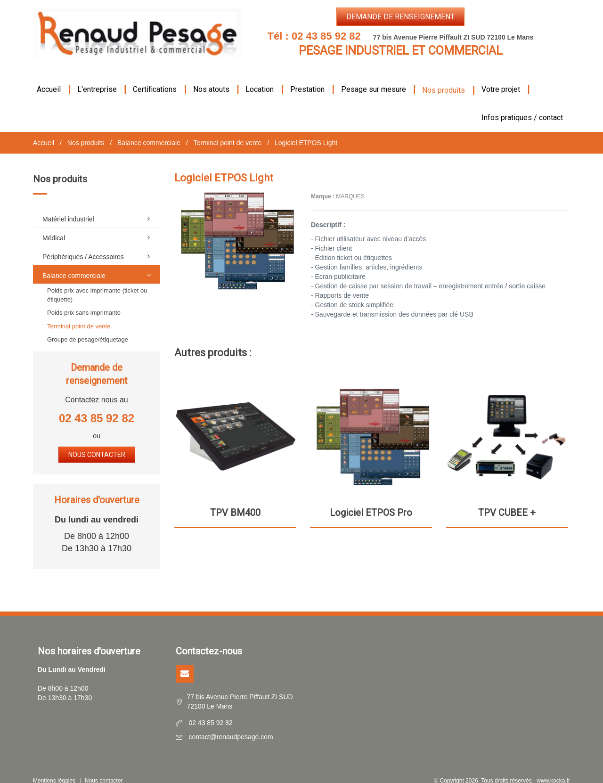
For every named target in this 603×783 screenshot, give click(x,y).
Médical (98, 226)
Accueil (49, 77)
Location (259, 77)
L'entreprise (97, 77)
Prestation (307, 77)
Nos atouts (211, 77)
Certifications (155, 77)
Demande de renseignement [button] (400, 16)
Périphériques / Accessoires (98, 245)
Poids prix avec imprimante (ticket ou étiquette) (97, 284)
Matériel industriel (98, 207)
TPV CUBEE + (507, 501)
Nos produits (443, 78)
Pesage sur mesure (373, 77)
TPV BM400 (235, 501)
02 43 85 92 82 (326, 36)
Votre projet (500, 77)
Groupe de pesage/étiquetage (87, 328)
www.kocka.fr (553, 769)
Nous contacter (96, 443)
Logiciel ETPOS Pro (371, 501)
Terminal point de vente (228, 131)
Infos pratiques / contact (522, 106)
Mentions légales (54, 769)
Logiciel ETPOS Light (306, 131)
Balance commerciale (148, 131)
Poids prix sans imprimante (84, 301)
